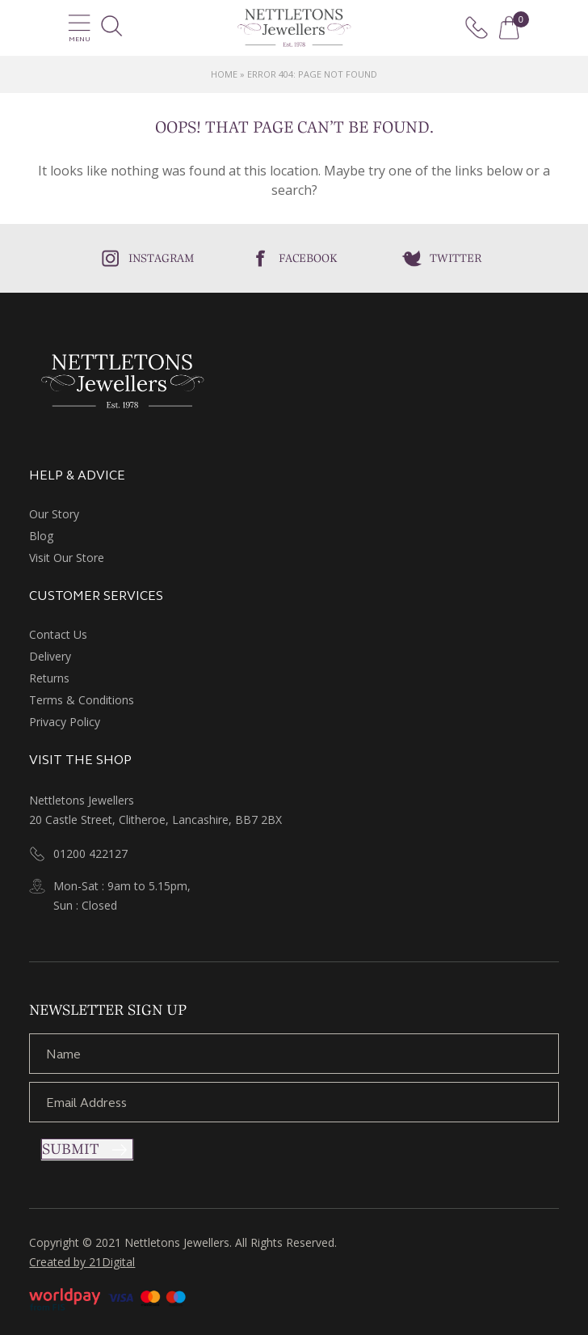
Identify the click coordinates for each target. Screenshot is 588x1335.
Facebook (308, 257)
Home (224, 74)
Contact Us (58, 634)
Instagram (161, 257)
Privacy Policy (64, 721)
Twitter (455, 257)
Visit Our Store (66, 557)
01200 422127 (90, 853)
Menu (79, 28)
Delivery (50, 656)
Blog (41, 535)
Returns (49, 678)
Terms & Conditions (81, 700)
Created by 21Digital (82, 1262)
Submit (70, 1149)
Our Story (54, 514)
